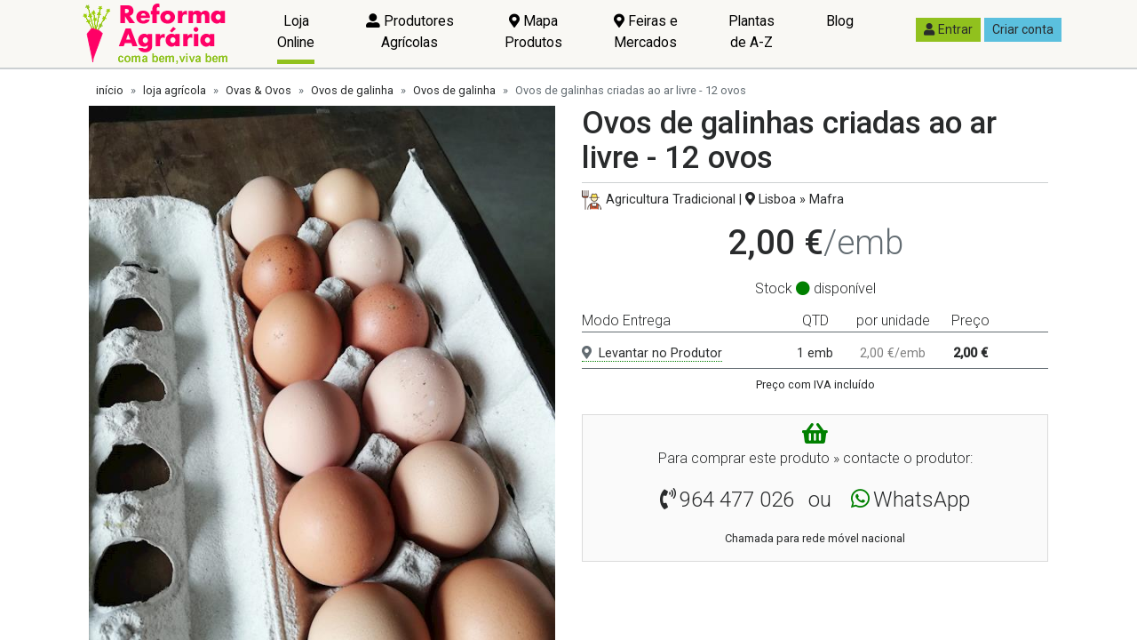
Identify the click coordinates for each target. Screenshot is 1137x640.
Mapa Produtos (533, 31)
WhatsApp (921, 499)
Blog (840, 20)
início (109, 90)
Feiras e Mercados (646, 31)
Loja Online (295, 31)
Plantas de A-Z (751, 31)
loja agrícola (174, 90)
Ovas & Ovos (258, 90)
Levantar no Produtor (652, 353)
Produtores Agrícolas (410, 31)
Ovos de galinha (352, 90)
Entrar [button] (948, 29)
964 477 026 (737, 499)
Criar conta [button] (1023, 29)
